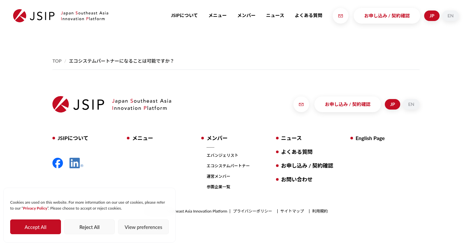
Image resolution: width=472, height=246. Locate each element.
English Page (370, 138)
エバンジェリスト (222, 155)
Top (57, 61)
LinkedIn (76, 163)
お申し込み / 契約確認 (387, 15)
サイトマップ (292, 211)
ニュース (275, 15)
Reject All (89, 227)
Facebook (57, 163)
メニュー (217, 15)
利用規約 (320, 211)
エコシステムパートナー (228, 165)
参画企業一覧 (218, 186)
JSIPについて (184, 15)
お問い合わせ (297, 179)
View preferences (143, 227)
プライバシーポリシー (252, 211)
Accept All (35, 227)
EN (450, 15)
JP (431, 15)
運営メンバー (218, 176)
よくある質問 (308, 15)
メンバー (246, 15)
